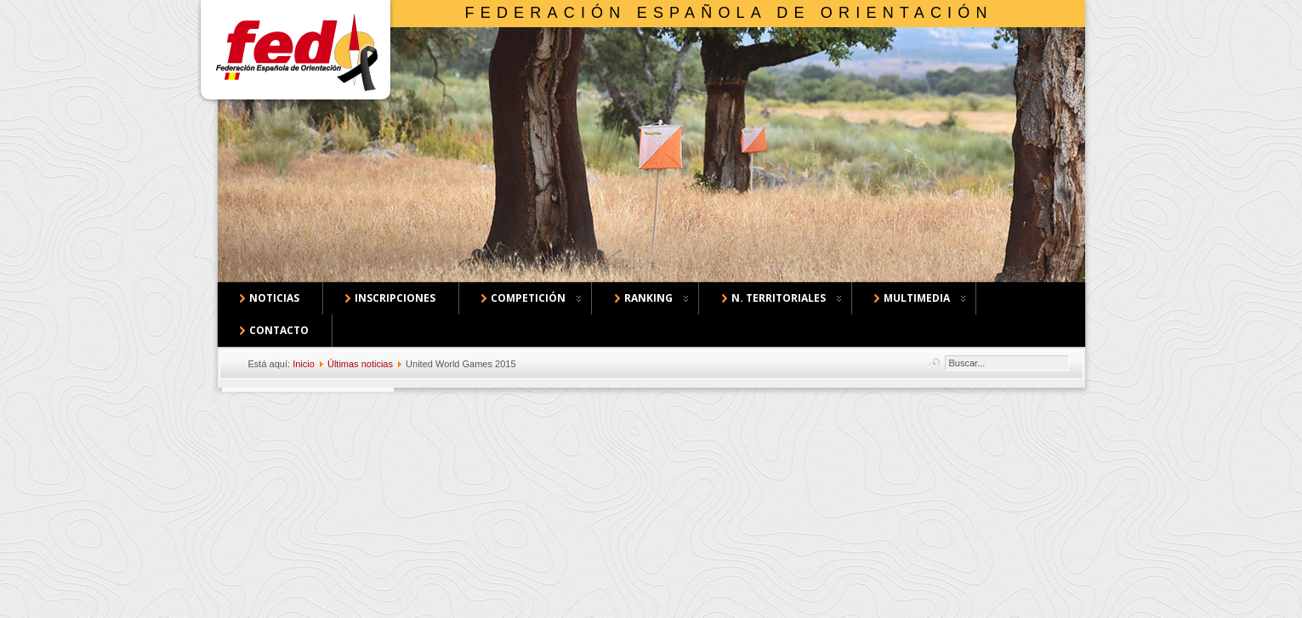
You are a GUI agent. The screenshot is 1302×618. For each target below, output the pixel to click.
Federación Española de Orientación (729, 12)
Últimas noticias (360, 364)
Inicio (304, 364)
